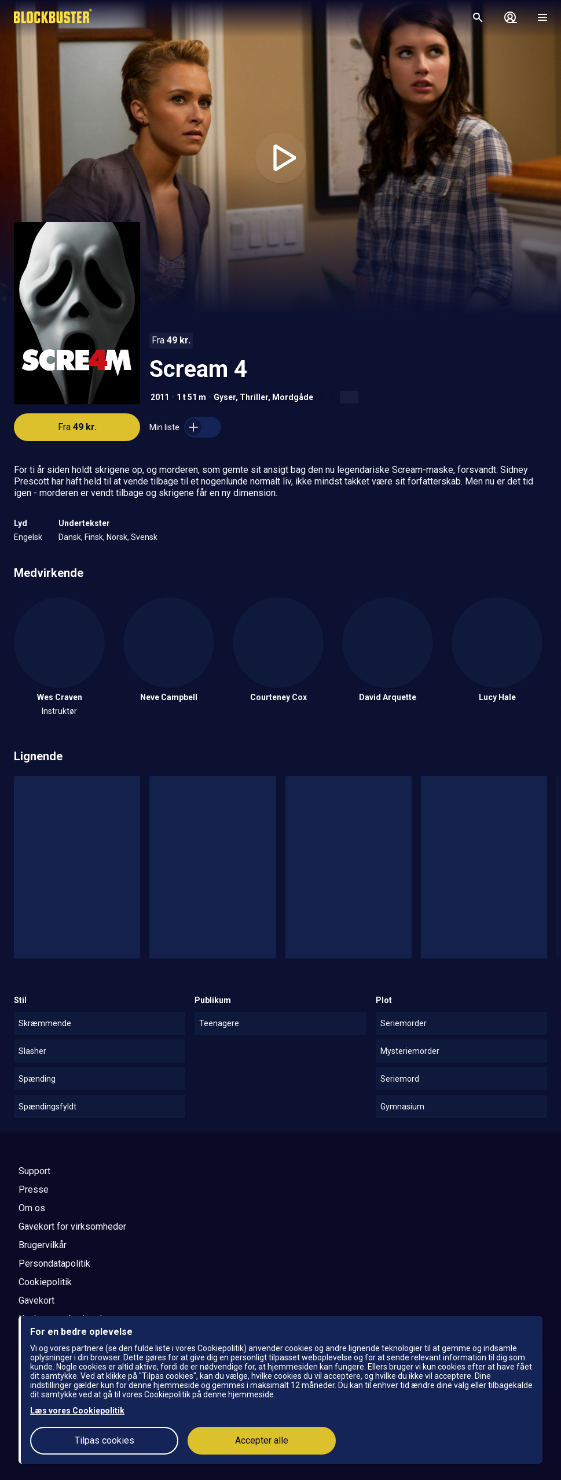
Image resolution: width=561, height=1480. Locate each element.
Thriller (254, 397)
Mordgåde (292, 397)
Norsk (117, 537)
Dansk (69, 537)
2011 (160, 397)
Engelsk (28, 537)
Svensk (144, 537)
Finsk (94, 537)
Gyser (225, 397)
